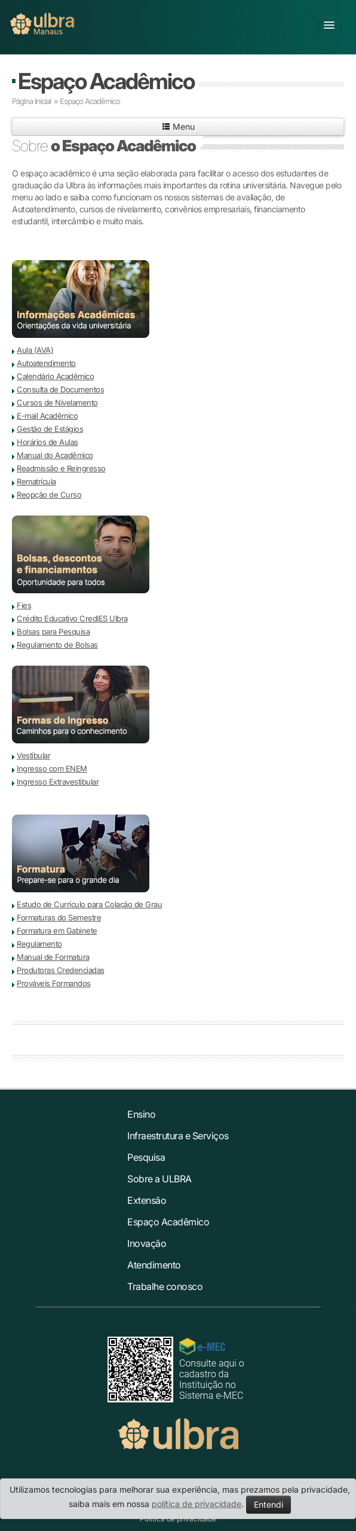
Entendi (268, 1504)
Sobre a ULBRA (159, 1179)
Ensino (141, 1114)
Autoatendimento (46, 363)
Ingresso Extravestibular (58, 781)
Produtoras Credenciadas (61, 970)
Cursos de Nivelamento (57, 402)
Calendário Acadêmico (55, 376)
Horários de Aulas (47, 442)
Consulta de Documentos (60, 389)
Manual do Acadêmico (55, 455)
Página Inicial (31, 101)
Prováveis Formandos (54, 983)
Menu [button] (178, 126)
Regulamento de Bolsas (57, 644)
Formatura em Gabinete (57, 930)
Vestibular (33, 755)
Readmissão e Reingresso (61, 468)
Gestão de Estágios (50, 429)
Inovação (146, 1243)
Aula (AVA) (35, 350)
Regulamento (39, 944)
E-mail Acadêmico (47, 415)
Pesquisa (146, 1157)
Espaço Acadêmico (106, 81)
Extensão (146, 1200)
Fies (24, 605)
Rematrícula (36, 481)
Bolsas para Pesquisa (53, 631)
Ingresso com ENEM (52, 768)
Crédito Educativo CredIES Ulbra (72, 618)
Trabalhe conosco (164, 1286)
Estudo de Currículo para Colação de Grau (89, 904)
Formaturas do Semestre (59, 917)
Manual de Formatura (53, 957)
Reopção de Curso (49, 494)
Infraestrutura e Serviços (178, 1136)
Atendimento (154, 1265)
